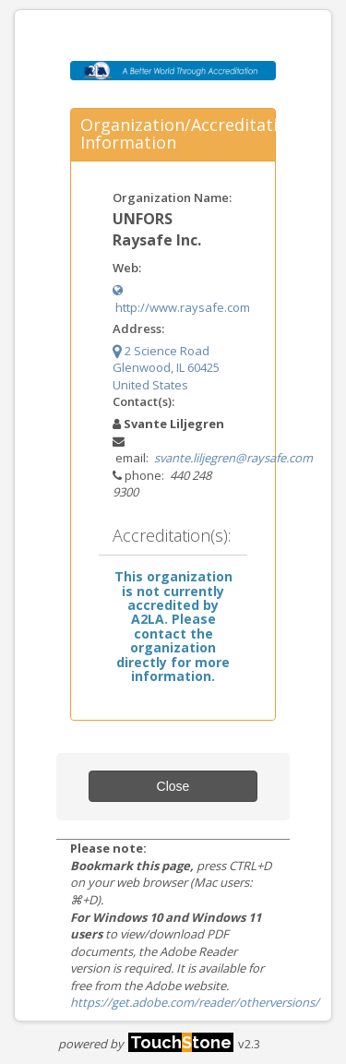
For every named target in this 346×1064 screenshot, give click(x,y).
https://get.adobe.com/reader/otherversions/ (194, 1002)
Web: (127, 267)
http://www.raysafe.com (181, 300)
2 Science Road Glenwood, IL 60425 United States (166, 367)
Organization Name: (172, 197)
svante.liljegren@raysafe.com (233, 457)
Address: (138, 328)
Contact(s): (143, 401)
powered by (145, 1043)
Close (173, 786)
